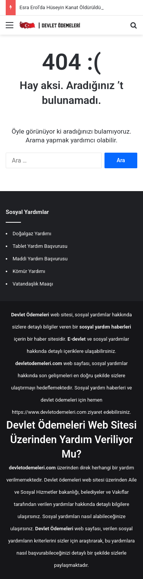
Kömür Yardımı (29, 271)
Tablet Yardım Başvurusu (40, 246)
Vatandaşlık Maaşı (33, 284)
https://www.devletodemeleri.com (49, 412)
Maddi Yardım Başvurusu (40, 259)
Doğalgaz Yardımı (32, 233)
